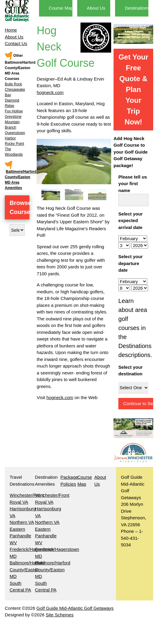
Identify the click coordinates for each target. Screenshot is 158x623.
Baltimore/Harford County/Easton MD (27, 569)
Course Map (61, 8)
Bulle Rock (13, 84)
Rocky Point (14, 144)
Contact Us (16, 43)
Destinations (137, 8)
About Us (14, 36)
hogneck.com (50, 92)
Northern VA (22, 522)
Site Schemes (60, 614)
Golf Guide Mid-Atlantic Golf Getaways (75, 608)
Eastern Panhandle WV (20, 536)
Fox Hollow (14, 111)
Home (11, 29)
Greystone (13, 117)
